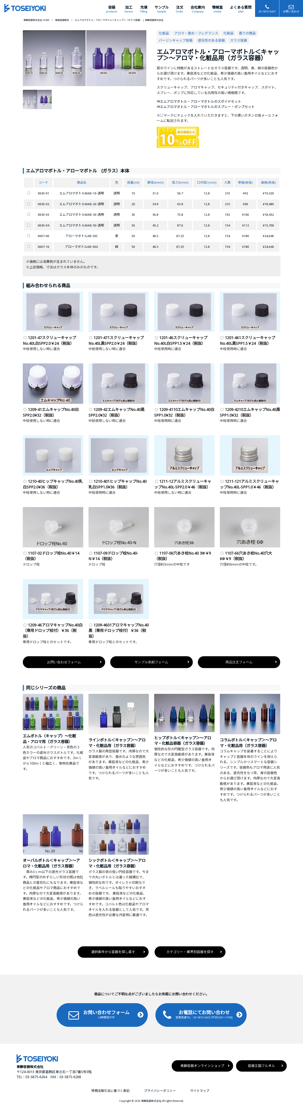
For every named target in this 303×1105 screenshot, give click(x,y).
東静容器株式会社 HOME (36, 20)
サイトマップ (199, 1091)
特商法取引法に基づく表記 (110, 1091)
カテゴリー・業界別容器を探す (190, 952)
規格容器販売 (62, 20)
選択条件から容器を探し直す (113, 952)
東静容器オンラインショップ (202, 1066)
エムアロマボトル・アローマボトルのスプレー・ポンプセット (207, 107)
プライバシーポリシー (160, 1091)
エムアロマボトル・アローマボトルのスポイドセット (200, 102)
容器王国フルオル (261, 1066)
